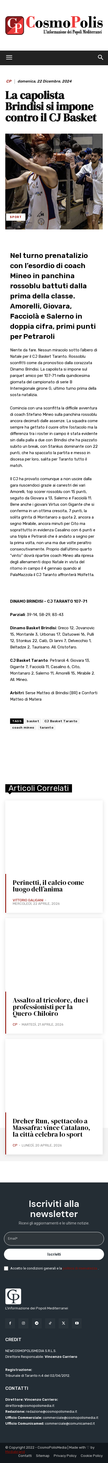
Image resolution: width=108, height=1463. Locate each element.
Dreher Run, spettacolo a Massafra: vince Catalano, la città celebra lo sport (51, 1127)
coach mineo (23, 727)
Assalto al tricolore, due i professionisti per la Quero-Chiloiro (50, 1007)
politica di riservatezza (80, 1268)
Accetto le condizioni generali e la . (54, 1268)
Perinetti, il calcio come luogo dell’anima (48, 886)
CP (8, 81)
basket (33, 721)
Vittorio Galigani (28, 900)
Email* (12, 1238)
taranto (47, 727)
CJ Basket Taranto (61, 721)
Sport (15, 217)
